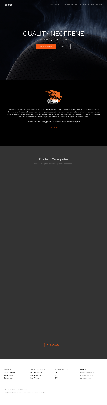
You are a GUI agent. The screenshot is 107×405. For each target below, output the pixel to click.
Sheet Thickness (35, 378)
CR (56, 372)
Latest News (8, 378)
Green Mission (8, 375)
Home (50, 5)
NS (56, 375)
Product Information (36, 375)
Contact (99, 5)
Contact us (63, 46)
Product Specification (70, 5)
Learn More (53, 127)
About (57, 5)
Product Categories (87, 5)
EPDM (57, 378)
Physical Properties (53, 345)
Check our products (46, 46)
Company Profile (9, 372)
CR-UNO (8, 5)
